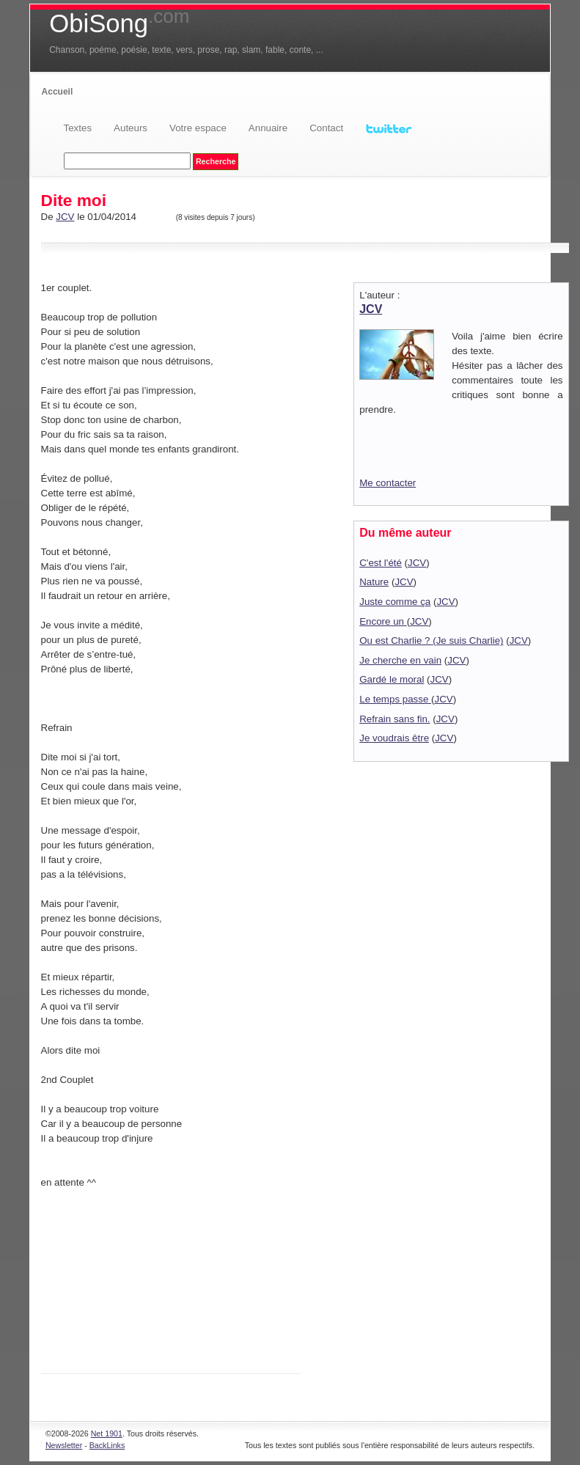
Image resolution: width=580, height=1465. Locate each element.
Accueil (57, 92)
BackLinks (107, 1445)
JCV (65, 216)
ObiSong (119, 23)
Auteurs (130, 127)
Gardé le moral (391, 679)
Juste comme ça (394, 601)
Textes (78, 127)
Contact (326, 127)
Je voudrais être (394, 737)
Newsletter (63, 1445)
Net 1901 (106, 1433)
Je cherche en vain (400, 660)
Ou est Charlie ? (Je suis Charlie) (431, 640)
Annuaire (268, 127)
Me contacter (387, 482)
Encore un (382, 621)
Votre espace (198, 127)
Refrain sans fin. (394, 718)
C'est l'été (380, 562)
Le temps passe (395, 699)
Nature (374, 581)
